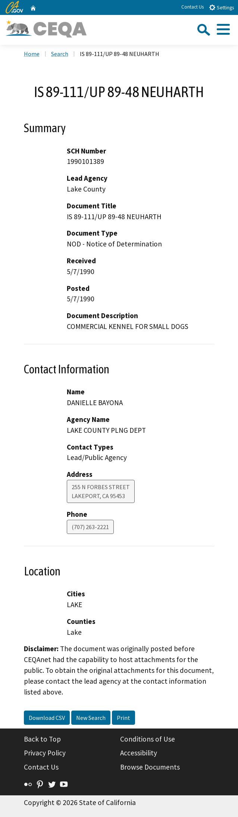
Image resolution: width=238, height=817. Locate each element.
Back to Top (42, 738)
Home (32, 54)
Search (59, 54)
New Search (91, 717)
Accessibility (138, 752)
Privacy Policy (45, 752)
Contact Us (192, 7)
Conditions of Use (147, 738)
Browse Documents (150, 766)
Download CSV (47, 717)
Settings (221, 7)
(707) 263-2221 (90, 527)
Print (123, 717)
